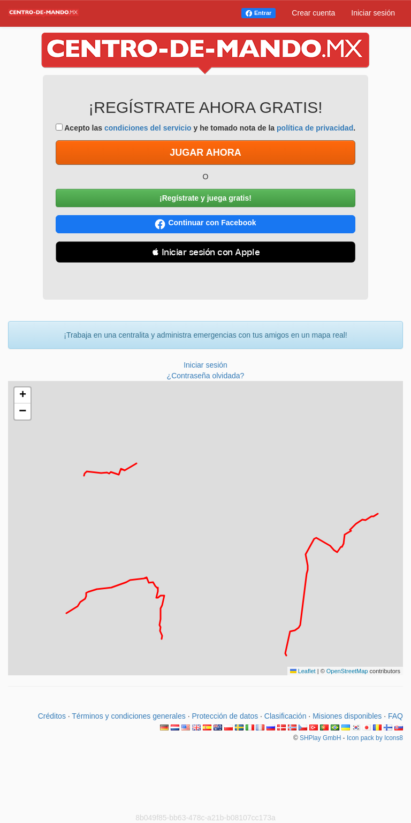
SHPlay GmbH (320, 738)
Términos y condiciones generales (128, 716)
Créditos (52, 716)
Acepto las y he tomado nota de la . (205, 128)
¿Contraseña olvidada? (206, 375)
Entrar (262, 13)
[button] (22, 395)
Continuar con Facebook (205, 224)
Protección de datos (225, 716)
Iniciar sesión (373, 13)
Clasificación (285, 716)
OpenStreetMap (347, 671)
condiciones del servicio (148, 128)
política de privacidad (315, 128)
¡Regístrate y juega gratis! (205, 198)
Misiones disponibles (347, 716)
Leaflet (303, 671)
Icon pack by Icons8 (375, 738)
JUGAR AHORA (205, 152)
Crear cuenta (313, 13)
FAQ (395, 716)
